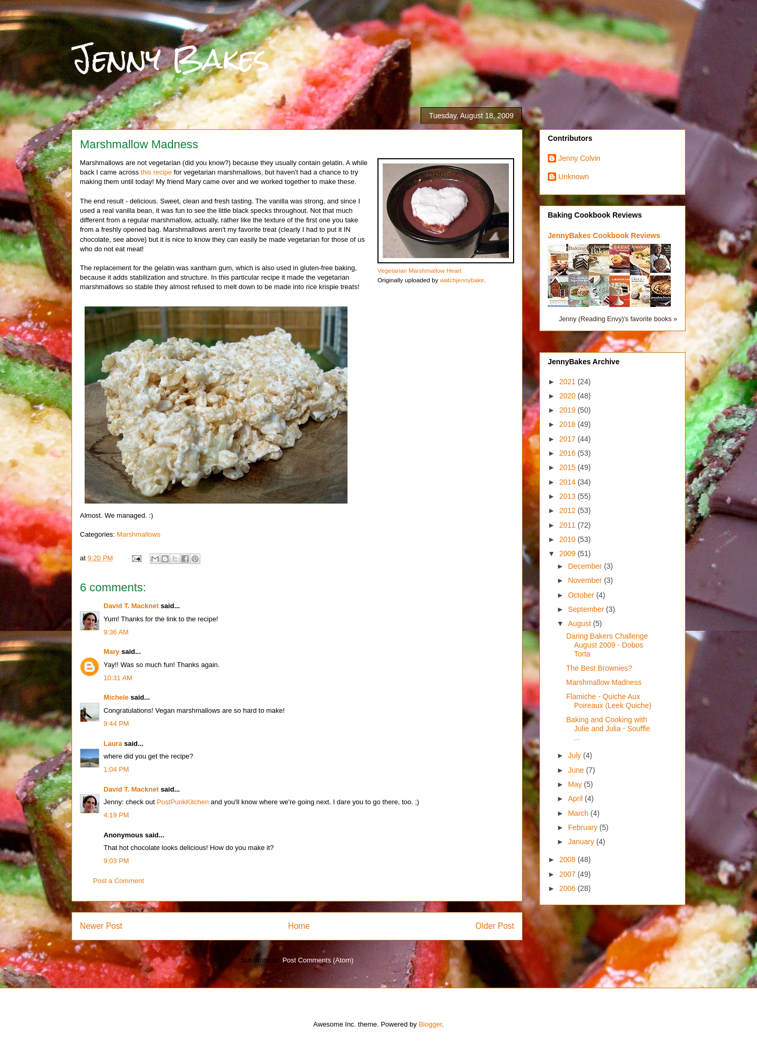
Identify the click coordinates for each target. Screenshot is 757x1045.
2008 (568, 859)
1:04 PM (116, 769)
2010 (568, 539)
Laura (113, 743)
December (585, 566)
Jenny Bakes (170, 58)
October (582, 595)
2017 (568, 439)
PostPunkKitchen (183, 802)
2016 (568, 453)
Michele (116, 697)
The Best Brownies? (599, 668)
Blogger (430, 1024)
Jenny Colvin (579, 158)
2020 (568, 396)
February (583, 827)
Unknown (573, 176)
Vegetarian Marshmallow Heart (419, 270)
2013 (568, 496)
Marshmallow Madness (603, 682)
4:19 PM (116, 815)
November (585, 580)
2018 (568, 424)
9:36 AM (116, 632)
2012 (568, 510)
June (577, 770)
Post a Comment (118, 881)
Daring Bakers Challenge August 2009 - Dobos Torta (607, 645)
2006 (568, 888)
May (576, 784)
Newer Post (101, 925)
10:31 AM (118, 678)
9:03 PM (116, 861)
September (587, 609)
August (580, 623)
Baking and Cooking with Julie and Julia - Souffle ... (608, 728)
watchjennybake (462, 279)
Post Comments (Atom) (317, 960)
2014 (568, 482)
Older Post (494, 925)
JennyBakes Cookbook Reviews (604, 235)
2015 (568, 467)
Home (299, 925)
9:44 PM (116, 724)
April (576, 798)
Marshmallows (138, 534)
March (579, 813)
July (575, 755)
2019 (568, 410)
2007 (568, 874)
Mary (111, 651)
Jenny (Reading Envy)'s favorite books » (618, 319)
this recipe (156, 172)
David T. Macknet (131, 606)
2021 (568, 381)
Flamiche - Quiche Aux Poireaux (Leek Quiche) (608, 701)
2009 (568, 553)
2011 (568, 525)
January (582, 841)
